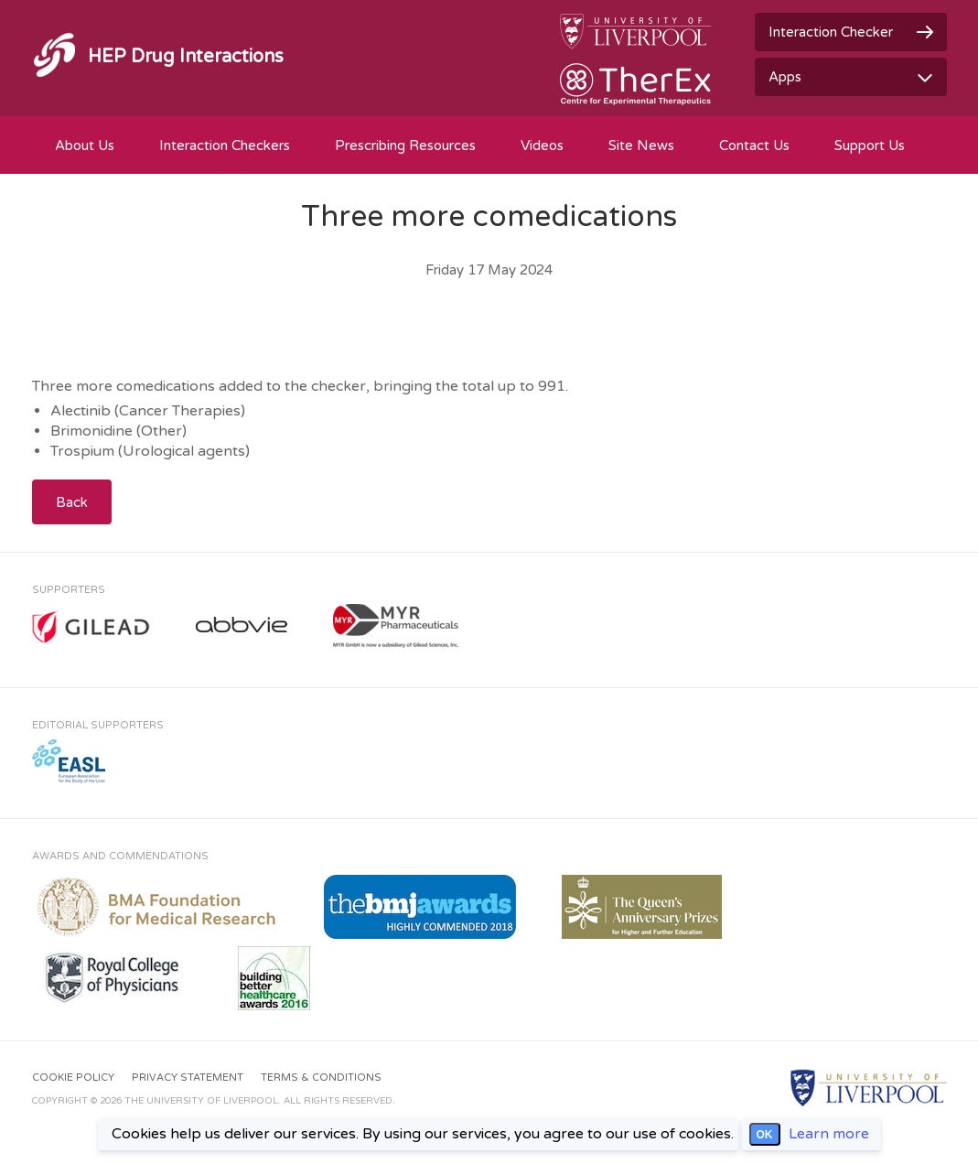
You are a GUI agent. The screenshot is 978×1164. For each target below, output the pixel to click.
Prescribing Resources (405, 145)
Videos (542, 145)
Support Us (869, 145)
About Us (84, 145)
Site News (641, 145)
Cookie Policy (73, 1077)
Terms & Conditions (321, 1077)
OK (765, 1134)
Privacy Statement (187, 1077)
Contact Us (754, 145)
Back (72, 502)
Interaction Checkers (224, 145)
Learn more (829, 1134)
